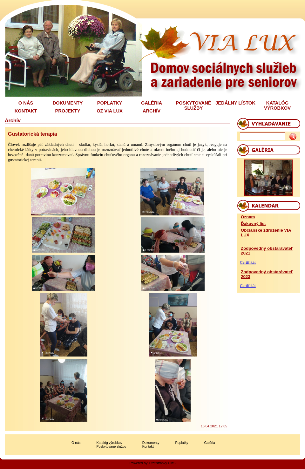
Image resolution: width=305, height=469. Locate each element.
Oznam (248, 216)
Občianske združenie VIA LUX (266, 232)
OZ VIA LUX (110, 110)
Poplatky (181, 443)
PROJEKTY (67, 110)
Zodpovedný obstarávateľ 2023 (267, 274)
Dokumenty (150, 443)
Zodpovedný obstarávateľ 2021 (267, 250)
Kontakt (148, 446)
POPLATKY (109, 102)
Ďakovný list (253, 223)
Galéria (209, 443)
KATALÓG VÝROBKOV (277, 105)
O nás (75, 443)
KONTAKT (26, 110)
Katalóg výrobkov (109, 443)
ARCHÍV (151, 110)
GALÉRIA (151, 102)
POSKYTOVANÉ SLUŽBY (193, 105)
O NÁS (25, 102)
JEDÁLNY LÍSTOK (235, 102)
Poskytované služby (111, 446)
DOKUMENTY (68, 102)
